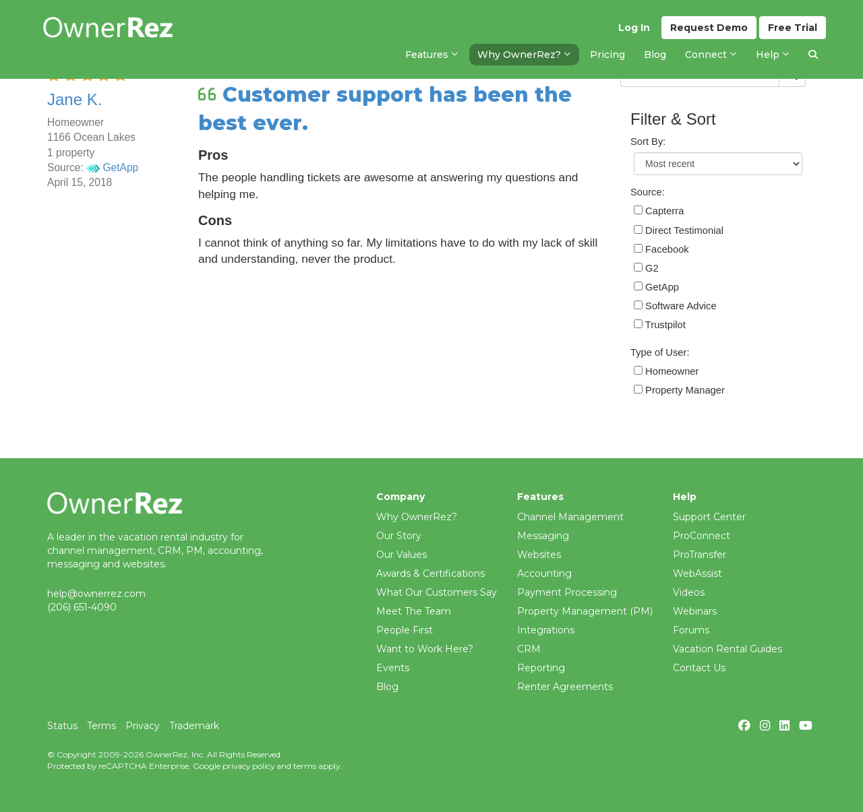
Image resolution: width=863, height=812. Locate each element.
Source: (647, 192)
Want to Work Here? (424, 649)
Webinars (695, 611)
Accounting (544, 573)
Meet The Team (413, 611)
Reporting (541, 668)
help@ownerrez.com (96, 594)
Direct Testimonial (678, 230)
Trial (792, 28)
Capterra (659, 211)
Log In (634, 28)
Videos (689, 592)
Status (62, 726)
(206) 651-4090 (82, 607)
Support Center (709, 517)
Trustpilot (660, 324)
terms (304, 766)
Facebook (661, 249)
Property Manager (679, 390)
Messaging (543, 536)
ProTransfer (699, 555)
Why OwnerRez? (416, 517)
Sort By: (647, 141)
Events (392, 668)
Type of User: (660, 352)
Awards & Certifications (430, 573)
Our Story (398, 536)
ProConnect (701, 536)
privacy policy (248, 766)
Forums (691, 630)
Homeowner (666, 371)
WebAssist (697, 573)
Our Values (401, 555)
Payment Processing (567, 592)
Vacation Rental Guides (727, 649)
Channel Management (570, 517)
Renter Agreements (565, 687)
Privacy (142, 726)
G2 (646, 268)
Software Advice (675, 306)
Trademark (194, 726)
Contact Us (699, 668)
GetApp (112, 167)
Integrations (545, 630)
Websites (539, 555)
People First (404, 630)
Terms (101, 726)
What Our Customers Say (436, 592)
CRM (529, 649)
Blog (387, 687)
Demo (709, 28)
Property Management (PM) (585, 611)
